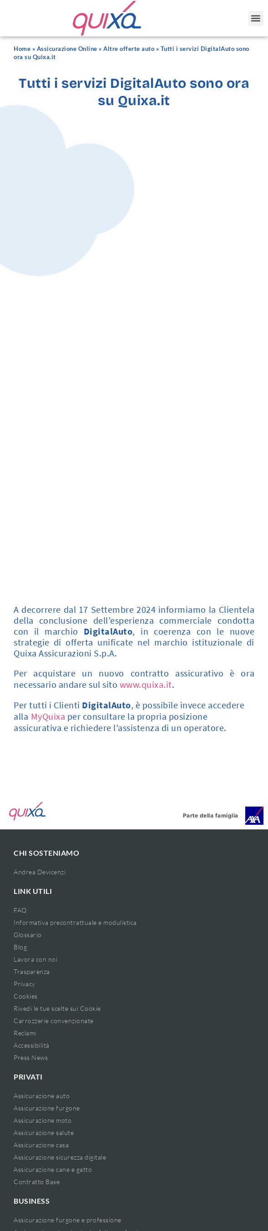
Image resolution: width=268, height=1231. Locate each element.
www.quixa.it (146, 684)
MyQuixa (48, 716)
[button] (255, 18)
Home (22, 48)
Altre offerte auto (128, 48)
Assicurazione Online (67, 48)
